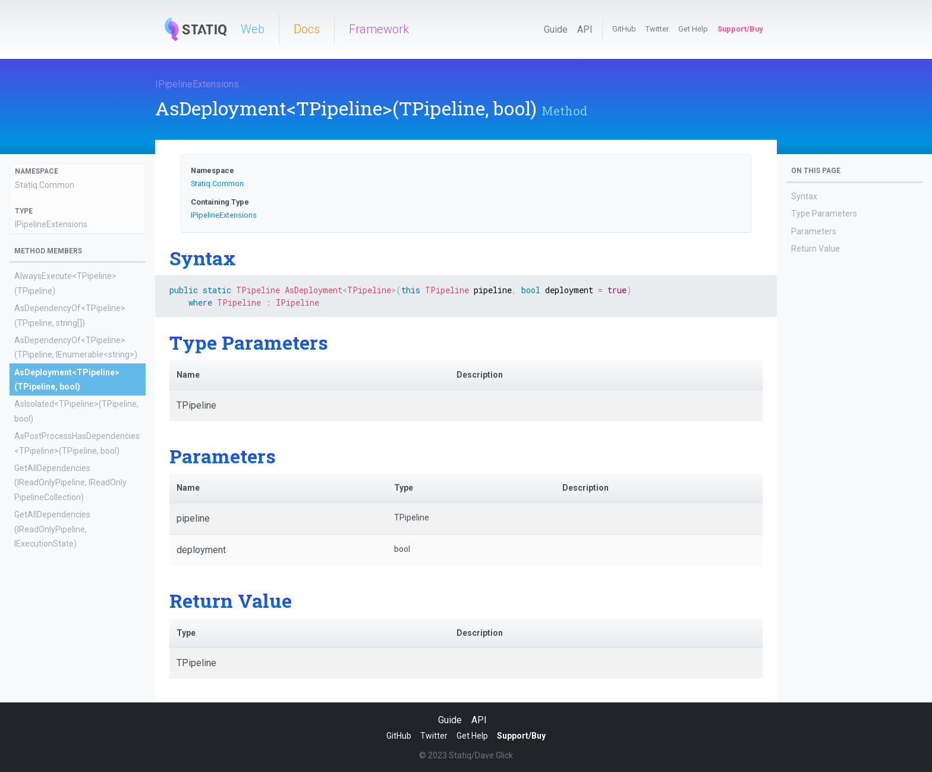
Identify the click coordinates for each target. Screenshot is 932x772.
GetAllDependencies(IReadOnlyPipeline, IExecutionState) (52, 529)
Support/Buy (740, 28)
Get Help (693, 28)
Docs (307, 29)
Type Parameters (824, 213)
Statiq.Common (44, 185)
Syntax (804, 196)
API (585, 29)
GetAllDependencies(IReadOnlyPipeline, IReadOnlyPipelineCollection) (70, 482)
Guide (556, 29)
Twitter (657, 28)
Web (253, 29)
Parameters (813, 231)
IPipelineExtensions (197, 84)
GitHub (624, 28)
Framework (379, 29)
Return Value (815, 248)
